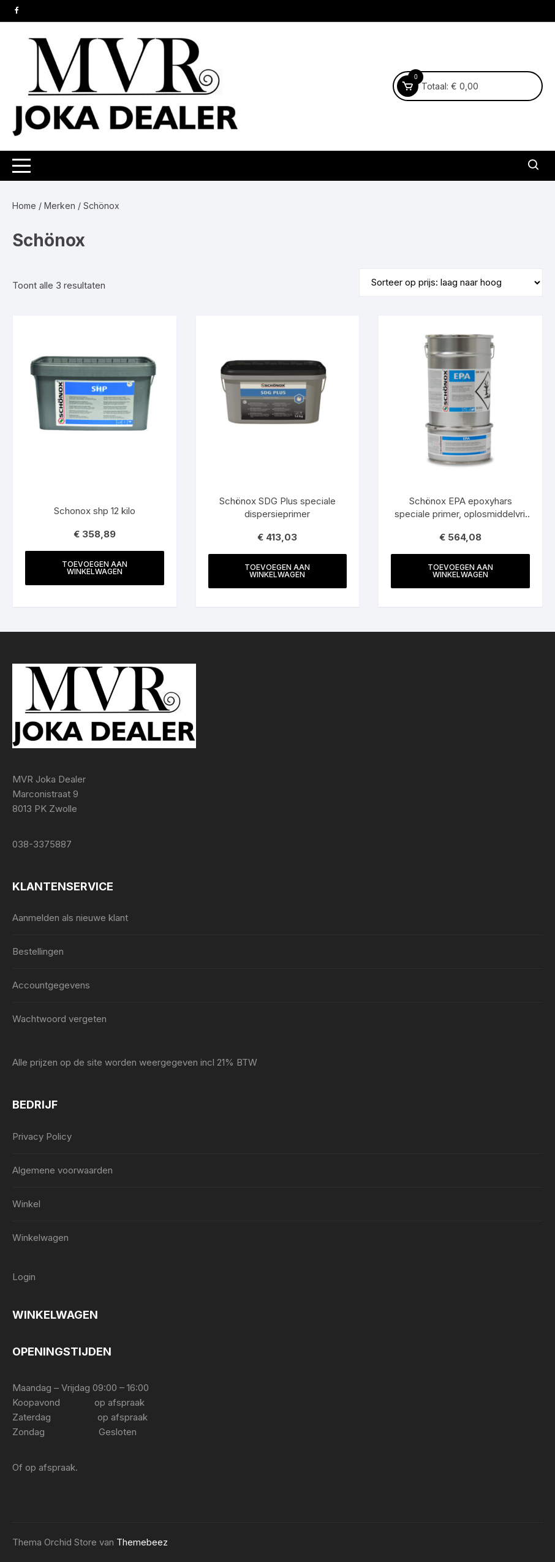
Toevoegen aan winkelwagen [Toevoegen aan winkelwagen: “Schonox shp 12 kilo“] (94, 567)
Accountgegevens (51, 985)
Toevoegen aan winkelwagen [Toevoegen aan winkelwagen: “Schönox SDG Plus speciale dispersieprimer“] (277, 571)
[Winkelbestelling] (451, 282)
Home (24, 205)
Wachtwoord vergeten (59, 1019)
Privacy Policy (42, 1136)
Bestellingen (38, 951)
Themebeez (142, 1542)
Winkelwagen (40, 1237)
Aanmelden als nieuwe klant (70, 917)
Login (24, 1277)
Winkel (26, 1204)
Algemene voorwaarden (62, 1170)
